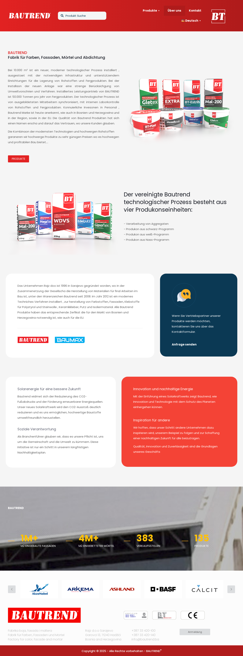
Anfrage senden (184, 344)
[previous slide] (12, 589)
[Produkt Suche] (82, 16)
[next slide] (231, 589)
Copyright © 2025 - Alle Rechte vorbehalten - (114, 651)
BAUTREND (153, 651)
